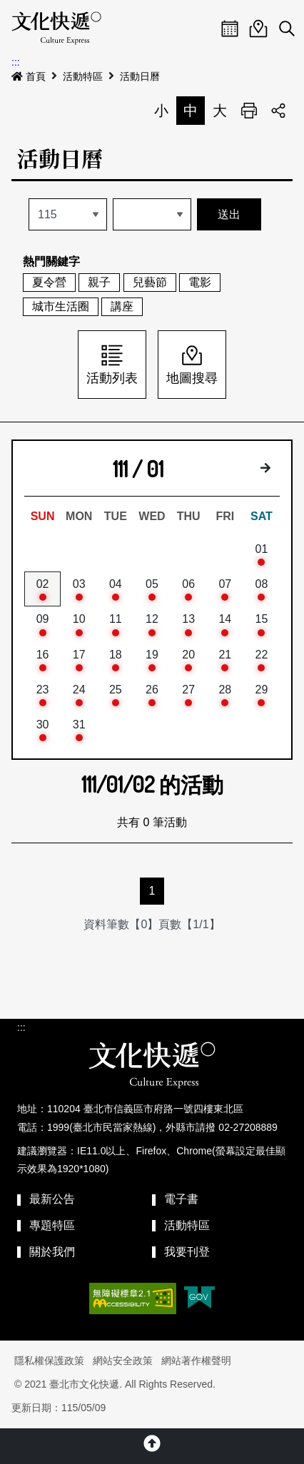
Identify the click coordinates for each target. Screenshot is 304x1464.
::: (15, 62)
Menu (201, 28)
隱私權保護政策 (49, 1360)
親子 (99, 282)
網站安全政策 (123, 1360)
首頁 (28, 76)
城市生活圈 (60, 306)
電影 (199, 282)
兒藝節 (150, 282)
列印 (249, 110)
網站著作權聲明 (196, 1360)
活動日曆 (140, 76)
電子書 (181, 1199)
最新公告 (52, 1199)
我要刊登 (187, 1252)
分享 (278, 110)
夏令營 (49, 282)
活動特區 (83, 76)
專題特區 (52, 1225)
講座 (122, 306)
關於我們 (52, 1252)
